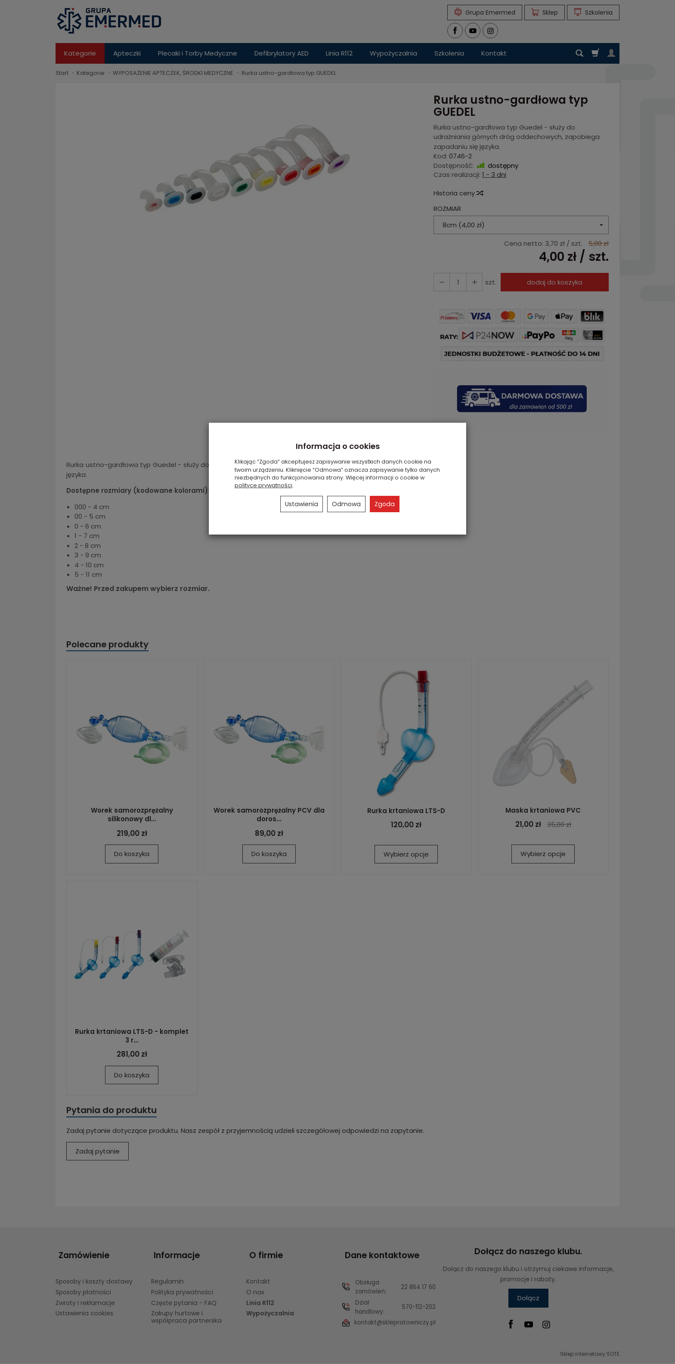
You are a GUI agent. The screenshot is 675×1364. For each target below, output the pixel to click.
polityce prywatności (263, 485)
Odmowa (346, 504)
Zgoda (385, 504)
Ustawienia (301, 504)
